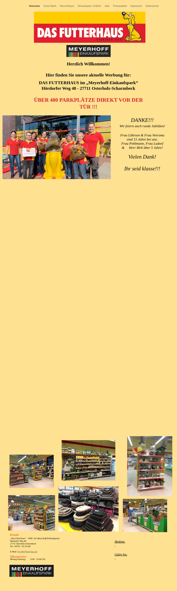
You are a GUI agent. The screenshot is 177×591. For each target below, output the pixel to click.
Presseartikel (120, 6)
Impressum (136, 6)
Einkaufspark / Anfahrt (90, 6)
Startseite (34, 6)
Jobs (107, 6)
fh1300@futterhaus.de (27, 551)
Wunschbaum (67, 6)
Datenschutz (152, 6)
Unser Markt (50, 6)
